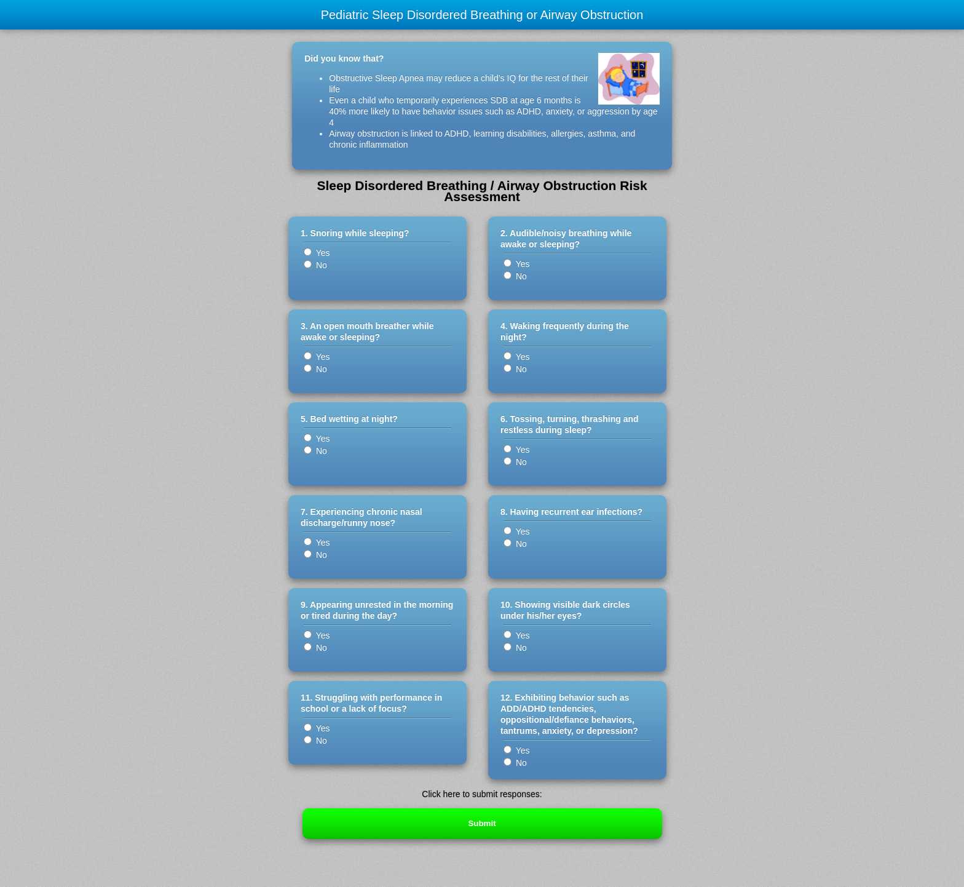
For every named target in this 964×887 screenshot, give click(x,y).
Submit (482, 823)
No (315, 265)
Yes (317, 253)
